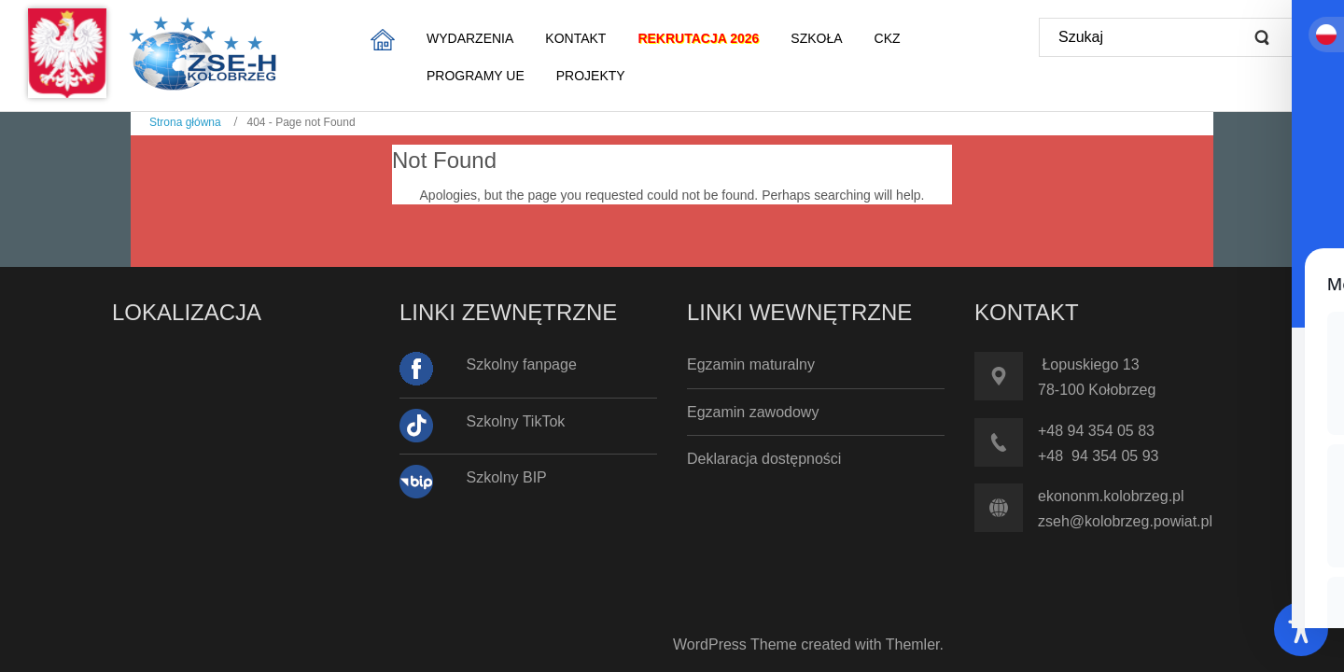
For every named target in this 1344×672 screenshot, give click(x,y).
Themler (913, 644)
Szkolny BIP (507, 477)
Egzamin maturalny (751, 364)
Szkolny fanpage (522, 364)
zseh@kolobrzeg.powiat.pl (1125, 521)
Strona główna (185, 122)
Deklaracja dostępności (764, 459)
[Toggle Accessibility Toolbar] (1301, 629)
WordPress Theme (735, 644)
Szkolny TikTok (516, 421)
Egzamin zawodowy (753, 412)
